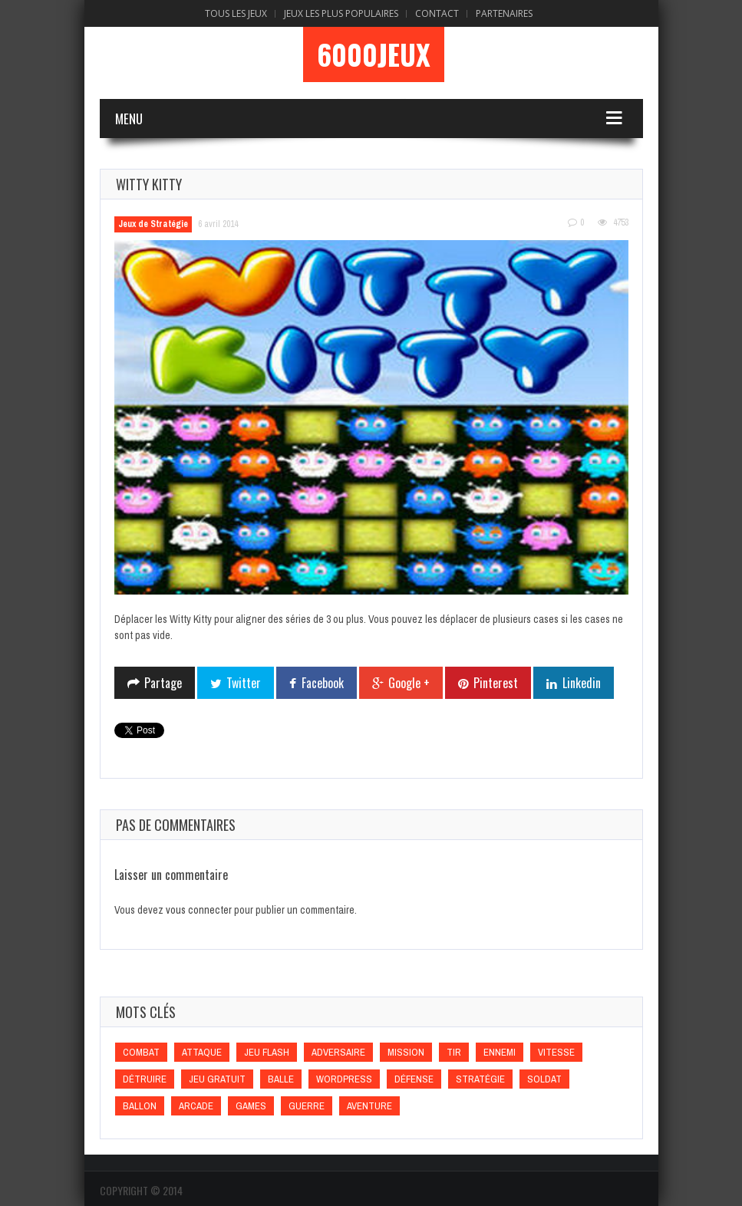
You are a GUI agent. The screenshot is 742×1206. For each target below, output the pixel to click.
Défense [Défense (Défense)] (414, 1079)
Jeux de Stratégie (153, 224)
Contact (437, 13)
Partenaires (504, 13)
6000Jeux (373, 54)
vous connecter (199, 910)
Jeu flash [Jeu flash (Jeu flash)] (266, 1052)
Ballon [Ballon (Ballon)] (140, 1105)
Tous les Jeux (236, 13)
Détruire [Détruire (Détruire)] (145, 1079)
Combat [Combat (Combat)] (141, 1052)
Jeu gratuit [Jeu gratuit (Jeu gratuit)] (217, 1079)
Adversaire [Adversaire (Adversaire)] (338, 1052)
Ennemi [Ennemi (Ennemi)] (499, 1052)
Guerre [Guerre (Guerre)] (307, 1105)
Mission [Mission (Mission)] (405, 1052)
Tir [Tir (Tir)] (454, 1052)
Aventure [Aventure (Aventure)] (369, 1105)
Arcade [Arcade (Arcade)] (196, 1105)
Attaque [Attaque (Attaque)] (202, 1052)
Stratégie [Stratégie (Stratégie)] (480, 1079)
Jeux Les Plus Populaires (341, 13)
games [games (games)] (251, 1105)
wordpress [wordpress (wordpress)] (344, 1079)
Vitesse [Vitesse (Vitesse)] (556, 1052)
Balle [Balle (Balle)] (281, 1079)
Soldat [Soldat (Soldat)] (544, 1079)
